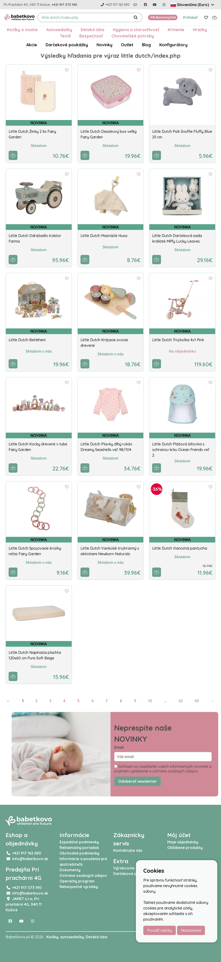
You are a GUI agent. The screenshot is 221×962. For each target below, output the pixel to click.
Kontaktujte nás (127, 850)
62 (181, 700)
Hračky (200, 29)
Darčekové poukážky (67, 44)
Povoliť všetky (159, 930)
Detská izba (92, 29)
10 (150, 700)
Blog (146, 44)
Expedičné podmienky (79, 842)
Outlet (127, 44)
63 (197, 700)
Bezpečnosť (91, 35)
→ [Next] (212, 700)
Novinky (104, 44)
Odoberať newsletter (137, 781)
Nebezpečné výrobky (79, 886)
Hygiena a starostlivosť (136, 29)
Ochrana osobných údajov (83, 875)
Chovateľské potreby (132, 35)
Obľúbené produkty (185, 847)
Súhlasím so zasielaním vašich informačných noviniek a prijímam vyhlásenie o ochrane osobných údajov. (162, 768)
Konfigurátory (173, 44)
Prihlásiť (190, 17)
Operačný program (77, 881)
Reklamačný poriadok (79, 847)
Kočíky (52, 937)
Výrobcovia (123, 868)
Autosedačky (59, 29)
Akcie (31, 44)
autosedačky (72, 937)
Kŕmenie (176, 29)
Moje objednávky (182, 842)
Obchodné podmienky (79, 853)
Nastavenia (191, 930)
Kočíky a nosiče (22, 29)
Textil (65, 35)
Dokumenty (70, 870)
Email (119, 747)
